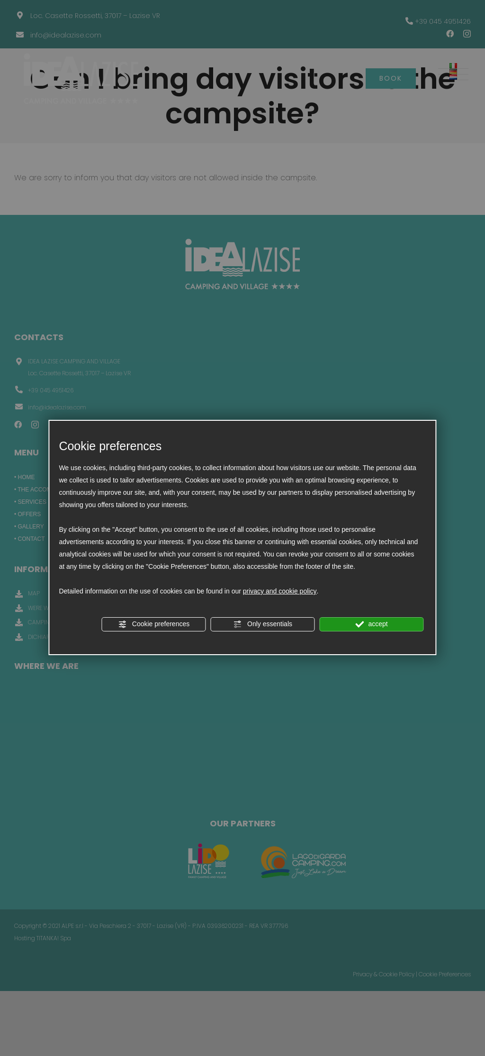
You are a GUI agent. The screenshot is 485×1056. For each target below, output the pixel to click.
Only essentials (262, 624)
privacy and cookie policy (280, 591)
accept (372, 624)
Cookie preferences (153, 624)
